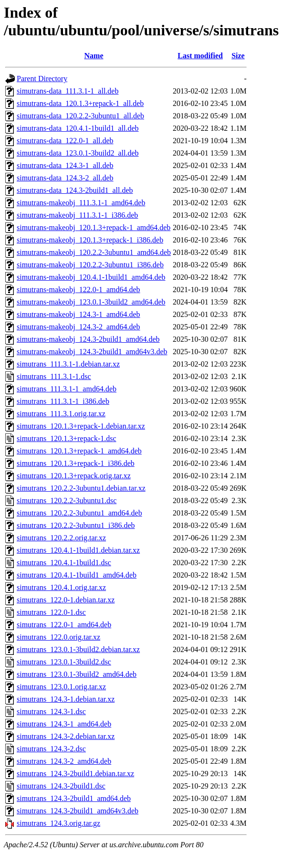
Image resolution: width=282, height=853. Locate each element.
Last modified (200, 56)
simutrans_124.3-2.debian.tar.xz (66, 736)
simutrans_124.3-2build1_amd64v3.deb (77, 811)
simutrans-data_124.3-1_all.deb (65, 165)
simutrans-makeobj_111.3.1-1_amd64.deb (81, 203)
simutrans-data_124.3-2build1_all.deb (75, 190)
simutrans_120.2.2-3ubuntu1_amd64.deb (79, 513)
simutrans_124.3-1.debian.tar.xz (66, 699)
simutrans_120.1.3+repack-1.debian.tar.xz (81, 426)
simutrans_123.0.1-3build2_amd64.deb (76, 674)
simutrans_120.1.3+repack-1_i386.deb (76, 463)
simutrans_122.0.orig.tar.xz (58, 637)
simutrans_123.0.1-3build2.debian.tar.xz (78, 649)
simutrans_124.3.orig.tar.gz (58, 823)
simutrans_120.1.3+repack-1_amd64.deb (79, 451)
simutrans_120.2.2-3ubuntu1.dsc (66, 500)
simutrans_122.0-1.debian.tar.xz (66, 600)
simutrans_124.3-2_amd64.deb (64, 761)
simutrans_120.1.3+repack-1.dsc (66, 438)
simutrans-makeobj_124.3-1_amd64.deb (78, 314)
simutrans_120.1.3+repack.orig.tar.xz (74, 476)
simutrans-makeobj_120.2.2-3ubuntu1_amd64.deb (94, 252)
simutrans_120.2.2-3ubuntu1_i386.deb (76, 525)
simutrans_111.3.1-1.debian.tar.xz (68, 364)
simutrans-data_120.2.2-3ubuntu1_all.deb (80, 116)
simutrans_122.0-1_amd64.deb (64, 625)
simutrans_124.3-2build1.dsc (61, 786)
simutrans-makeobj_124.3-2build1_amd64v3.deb (92, 352)
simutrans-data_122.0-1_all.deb (65, 141)
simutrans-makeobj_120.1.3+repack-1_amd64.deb (93, 227)
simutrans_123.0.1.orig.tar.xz (61, 687)
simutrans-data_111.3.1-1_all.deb (67, 91)
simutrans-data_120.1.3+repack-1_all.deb (80, 103)
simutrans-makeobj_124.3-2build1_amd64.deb (88, 339)
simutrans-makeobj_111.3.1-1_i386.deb (77, 215)
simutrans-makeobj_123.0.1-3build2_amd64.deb (91, 302)
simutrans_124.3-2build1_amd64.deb (74, 798)
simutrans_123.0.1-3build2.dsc (64, 662)
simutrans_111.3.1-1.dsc (54, 376)
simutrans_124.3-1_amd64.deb (64, 724)
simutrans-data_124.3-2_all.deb (65, 178)
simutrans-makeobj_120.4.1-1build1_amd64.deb (91, 277)
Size (238, 56)
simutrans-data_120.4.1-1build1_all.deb (78, 128)
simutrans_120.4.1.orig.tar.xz (61, 587)
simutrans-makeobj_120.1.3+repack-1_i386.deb (90, 240)
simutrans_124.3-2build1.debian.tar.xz (75, 773)
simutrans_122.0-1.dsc (51, 612)
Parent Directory (42, 78)
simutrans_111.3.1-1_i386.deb (63, 401)
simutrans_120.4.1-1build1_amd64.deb (76, 575)
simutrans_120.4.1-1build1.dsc (64, 562)
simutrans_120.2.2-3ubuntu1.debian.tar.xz (81, 488)
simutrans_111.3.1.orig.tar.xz (61, 414)
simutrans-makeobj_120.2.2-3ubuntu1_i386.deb (90, 265)
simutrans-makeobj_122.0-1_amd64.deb (78, 289)
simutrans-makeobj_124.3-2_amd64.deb (78, 327)
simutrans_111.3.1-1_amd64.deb (66, 389)
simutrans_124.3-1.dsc (51, 711)
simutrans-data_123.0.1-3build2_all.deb (78, 153)
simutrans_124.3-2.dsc (51, 749)
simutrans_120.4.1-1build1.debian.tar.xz (78, 550)
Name (94, 56)
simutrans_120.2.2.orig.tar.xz (61, 538)
